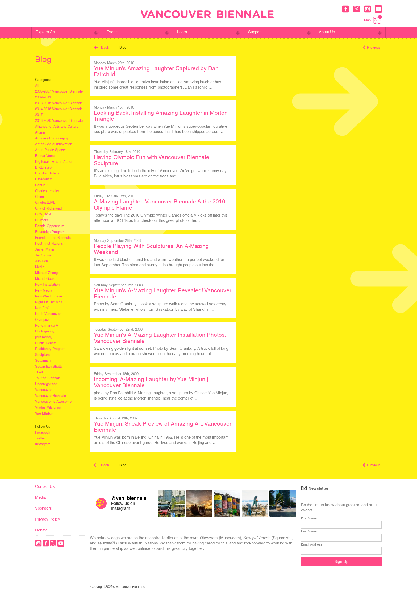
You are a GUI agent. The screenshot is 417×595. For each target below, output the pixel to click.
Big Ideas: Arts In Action (54, 162)
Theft (39, 372)
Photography (45, 331)
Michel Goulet (45, 279)
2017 (39, 115)
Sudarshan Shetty (49, 366)
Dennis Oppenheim (49, 226)
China (39, 197)
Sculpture (42, 355)
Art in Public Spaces (51, 150)
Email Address (311, 544)
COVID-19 (43, 214)
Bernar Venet (45, 156)
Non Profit (43, 308)
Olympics (42, 320)
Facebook (42, 432)
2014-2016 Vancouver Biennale (59, 109)
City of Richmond (48, 208)
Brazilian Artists (47, 173)
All (37, 86)
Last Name (309, 531)
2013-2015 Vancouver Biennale (59, 103)
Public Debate (46, 343)
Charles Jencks (47, 191)
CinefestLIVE (45, 203)
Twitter (40, 438)
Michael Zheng (46, 273)
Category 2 (43, 179)
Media (39, 267)
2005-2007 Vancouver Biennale (59, 91)
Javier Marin (44, 249)
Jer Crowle (43, 255)
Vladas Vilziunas (48, 407)
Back (101, 47)
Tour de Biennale (48, 378)
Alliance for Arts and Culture (56, 126)
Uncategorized (46, 384)
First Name (309, 518)
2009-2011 (43, 97)
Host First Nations (49, 244)
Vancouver (43, 390)
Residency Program (50, 349)
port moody (43, 337)
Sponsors (43, 508)
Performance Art (47, 325)
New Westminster (48, 296)
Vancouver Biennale (50, 396)
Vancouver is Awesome (53, 401)
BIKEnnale (43, 167)
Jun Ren (41, 261)
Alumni (40, 132)
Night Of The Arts (48, 302)
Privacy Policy (47, 519)
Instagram (43, 444)
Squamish (43, 361)
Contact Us (45, 486)
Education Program (50, 232)
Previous (372, 47)
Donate (41, 530)
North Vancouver (48, 314)
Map (373, 19)
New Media (43, 290)
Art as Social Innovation (53, 144)
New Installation (47, 284)
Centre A (42, 185)
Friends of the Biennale (53, 238)
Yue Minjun (44, 413)
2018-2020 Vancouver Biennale (59, 121)
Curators (41, 220)
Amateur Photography (52, 138)
